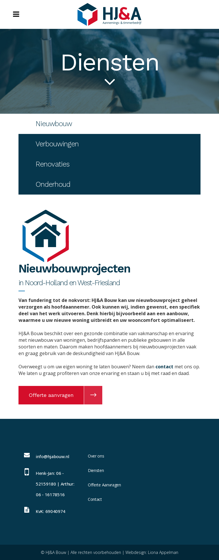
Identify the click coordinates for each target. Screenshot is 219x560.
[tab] (109, 124)
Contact (95, 499)
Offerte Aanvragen (104, 485)
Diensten (96, 470)
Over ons (96, 456)
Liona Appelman (163, 552)
